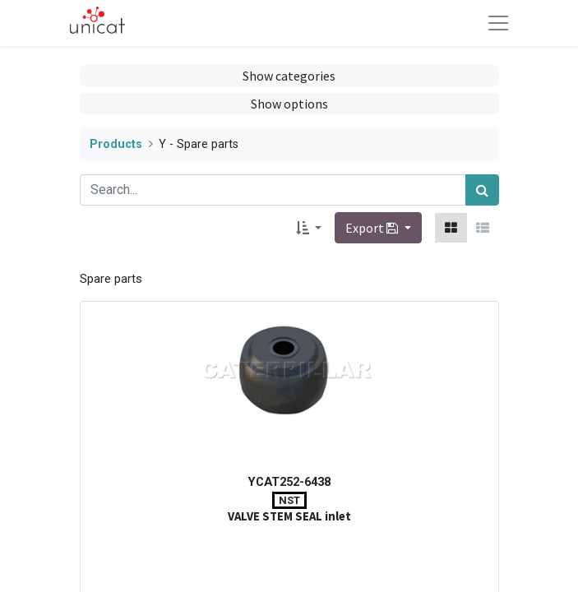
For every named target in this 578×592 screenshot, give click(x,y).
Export (372, 228)
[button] (308, 228)
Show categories (289, 75)
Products (116, 144)
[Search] (482, 190)
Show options (289, 103)
